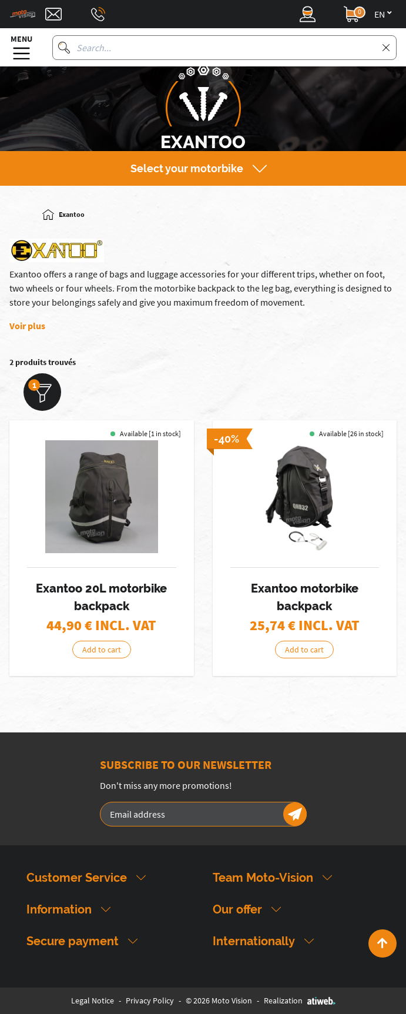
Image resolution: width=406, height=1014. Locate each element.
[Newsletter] (295, 814)
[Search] (64, 47)
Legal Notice (92, 1000)
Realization (299, 1000)
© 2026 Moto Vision (219, 1000)
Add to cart (101, 649)
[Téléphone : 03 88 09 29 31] (98, 14)
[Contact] (53, 14)
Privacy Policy (150, 1000)
